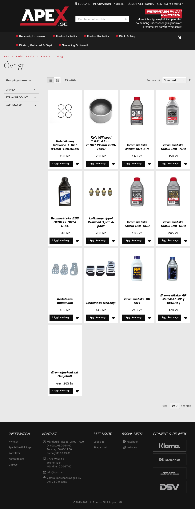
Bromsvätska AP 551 (137, 301)
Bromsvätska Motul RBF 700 (173, 147)
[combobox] (102, 19)
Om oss (13, 464)
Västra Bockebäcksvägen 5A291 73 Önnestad (64, 479)
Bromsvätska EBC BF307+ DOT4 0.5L (65, 222)
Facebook (132, 441)
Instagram (133, 447)
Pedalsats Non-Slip (100, 303)
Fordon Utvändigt (25, 56)
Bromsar (45, 56)
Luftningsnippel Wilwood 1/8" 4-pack (101, 222)
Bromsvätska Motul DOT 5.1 (137, 147)
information (102, 3)
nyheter (119, 3)
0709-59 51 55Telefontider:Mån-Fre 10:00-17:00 (59, 462)
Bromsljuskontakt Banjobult (64, 374)
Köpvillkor (14, 453)
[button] (170, 4)
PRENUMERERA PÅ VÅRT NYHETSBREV (164, 13)
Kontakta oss (16, 458)
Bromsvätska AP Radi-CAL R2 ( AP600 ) (173, 299)
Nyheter (13, 441)
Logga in (84, 3)
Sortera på (153, 80)
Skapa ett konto (142, 3)
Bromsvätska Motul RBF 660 (173, 224)
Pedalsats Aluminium (65, 301)
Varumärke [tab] (14, 105)
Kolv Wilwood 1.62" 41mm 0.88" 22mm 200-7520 (101, 143)
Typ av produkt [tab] (17, 97)
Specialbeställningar (20, 447)
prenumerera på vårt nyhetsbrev (162, 26)
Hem (6, 56)
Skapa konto (101, 447)
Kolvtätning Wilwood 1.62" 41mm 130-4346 (65, 145)
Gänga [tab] (10, 89)
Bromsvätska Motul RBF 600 (137, 224)
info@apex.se (55, 472)
